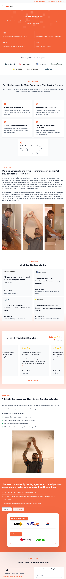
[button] (63, 6)
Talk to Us (6, 509)
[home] (7, 6)
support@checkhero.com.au (12, 576)
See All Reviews (33, 380)
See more (25, 366)
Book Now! (19, 509)
